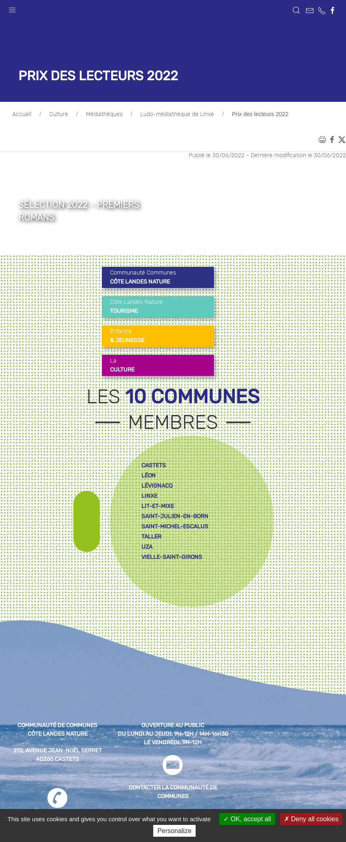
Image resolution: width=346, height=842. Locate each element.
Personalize (174, 830)
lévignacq (156, 485)
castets (153, 465)
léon (148, 475)
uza (146, 546)
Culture (58, 114)
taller (151, 536)
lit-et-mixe (157, 506)
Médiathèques (104, 114)
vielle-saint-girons (171, 557)
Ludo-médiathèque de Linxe (177, 114)
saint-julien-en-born (174, 516)
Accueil (21, 114)
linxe (149, 495)
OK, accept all (247, 819)
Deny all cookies (311, 819)
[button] (12, 8)
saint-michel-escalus (174, 526)
